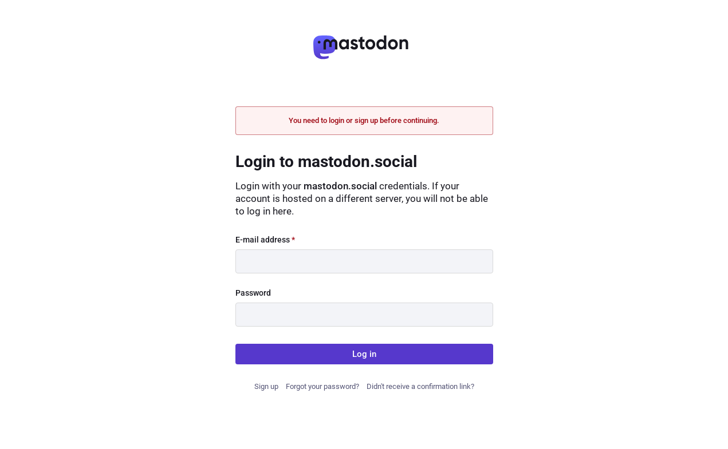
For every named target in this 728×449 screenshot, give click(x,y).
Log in (364, 354)
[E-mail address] (364, 261)
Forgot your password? (322, 386)
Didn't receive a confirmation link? (420, 386)
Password (253, 292)
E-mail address (265, 239)
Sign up (266, 386)
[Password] (364, 315)
